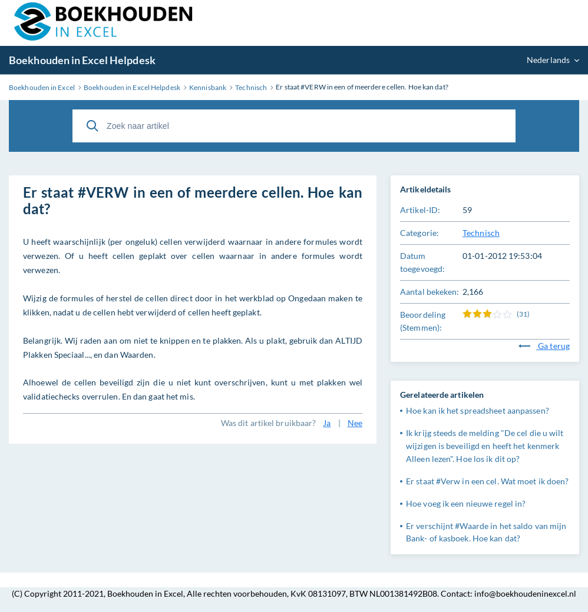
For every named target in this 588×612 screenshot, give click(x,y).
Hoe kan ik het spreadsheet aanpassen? (477, 410)
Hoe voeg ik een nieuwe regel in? (466, 503)
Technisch (481, 233)
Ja (327, 423)
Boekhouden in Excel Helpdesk (82, 60)
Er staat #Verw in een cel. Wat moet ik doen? (487, 481)
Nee (355, 423)
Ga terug (544, 346)
